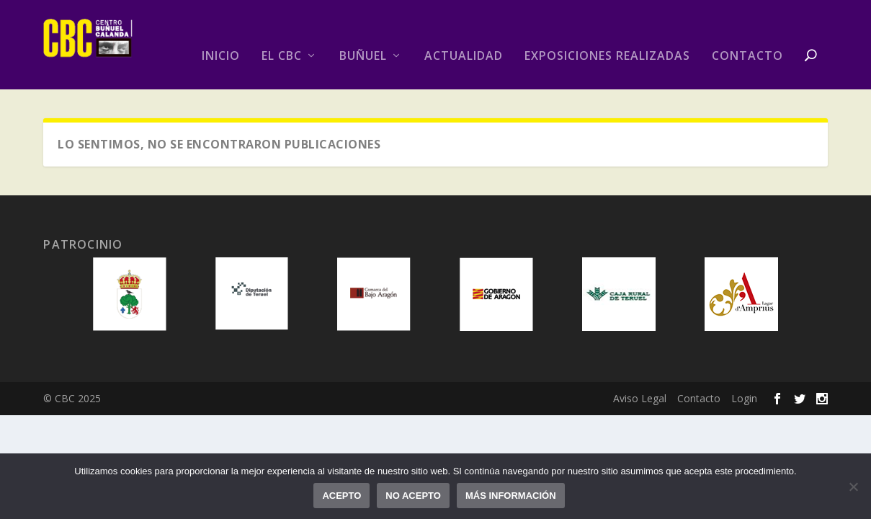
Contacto (747, 56)
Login (744, 398)
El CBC (282, 56)
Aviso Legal (639, 398)
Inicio (221, 56)
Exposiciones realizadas (607, 56)
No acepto (413, 495)
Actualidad (463, 56)
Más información (510, 495)
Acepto (341, 495)
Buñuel (363, 56)
